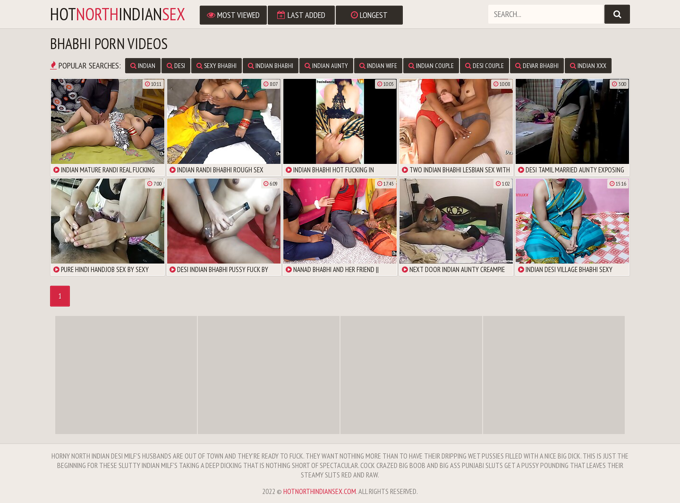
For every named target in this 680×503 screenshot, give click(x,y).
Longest (369, 14)
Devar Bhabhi (537, 65)
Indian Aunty (326, 65)
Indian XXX (588, 65)
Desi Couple (484, 65)
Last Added (301, 14)
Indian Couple (431, 65)
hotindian (117, 14)
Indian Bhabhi (270, 65)
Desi (176, 65)
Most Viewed (233, 14)
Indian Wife (378, 65)
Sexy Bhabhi (216, 65)
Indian (142, 65)
